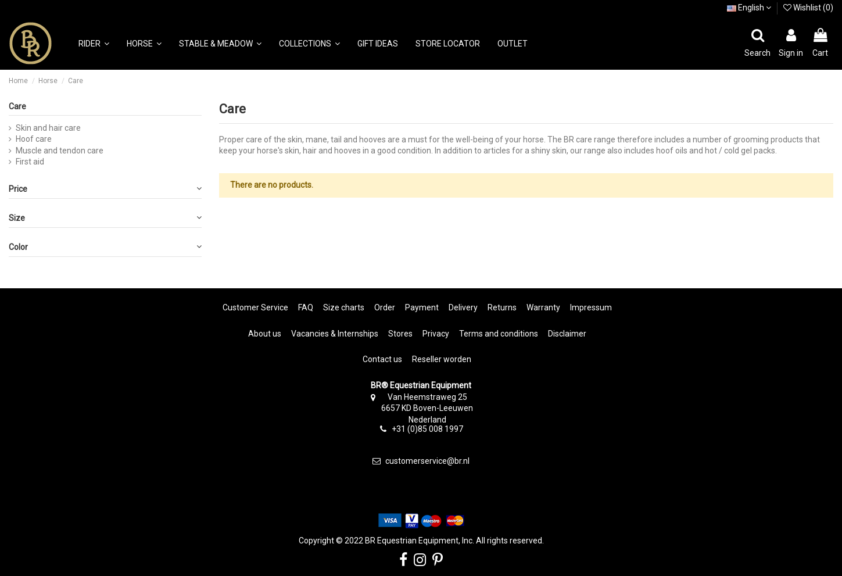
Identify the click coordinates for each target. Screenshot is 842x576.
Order (384, 307)
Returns (502, 307)
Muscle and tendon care (59, 150)
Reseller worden (441, 359)
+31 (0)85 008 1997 (427, 429)
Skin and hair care (48, 128)
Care (17, 106)
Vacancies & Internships (334, 333)
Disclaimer (567, 333)
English (749, 7)
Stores (400, 333)
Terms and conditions (498, 333)
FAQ (305, 307)
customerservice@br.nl (427, 461)
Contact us (382, 359)
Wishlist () (808, 7)
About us (264, 333)
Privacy (435, 333)
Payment (422, 307)
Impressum (591, 307)
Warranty (543, 307)
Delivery (463, 307)
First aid (30, 161)
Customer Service (255, 307)
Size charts (343, 307)
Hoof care (34, 139)
